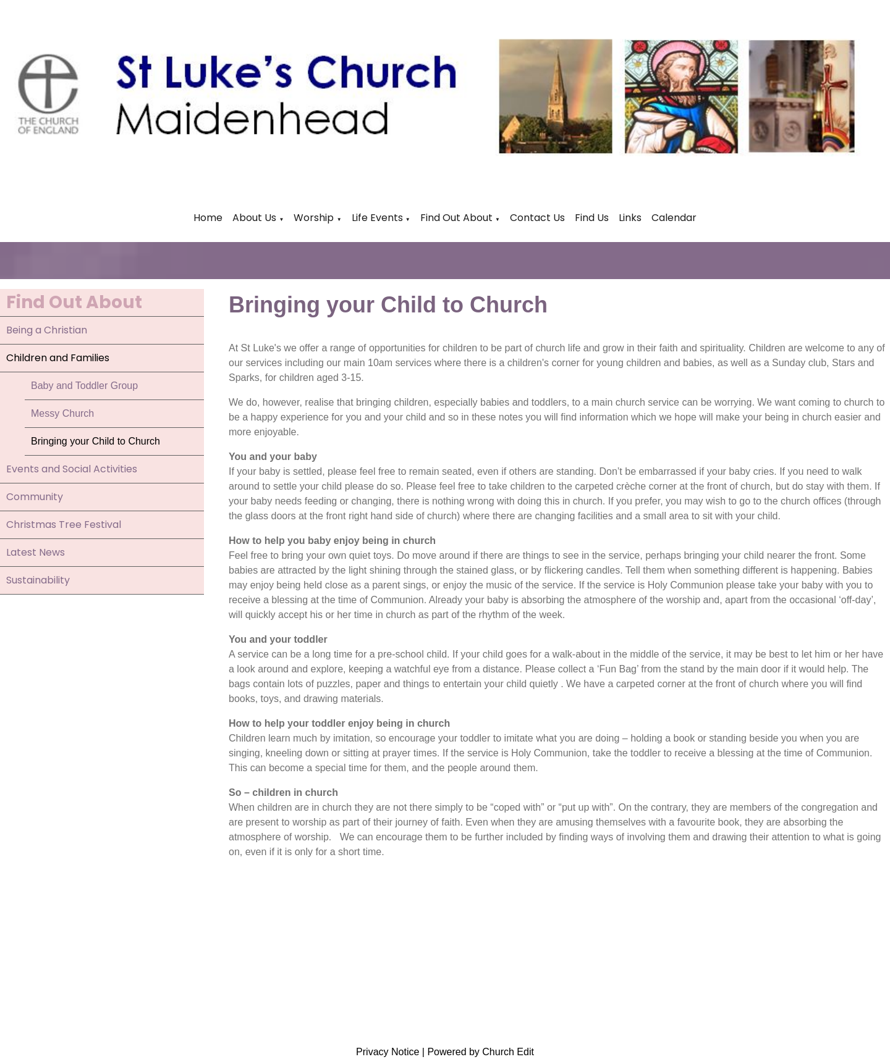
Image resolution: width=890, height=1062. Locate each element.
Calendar (674, 218)
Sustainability (38, 580)
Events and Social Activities (71, 469)
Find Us (592, 218)
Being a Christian (46, 330)
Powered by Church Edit (480, 1052)
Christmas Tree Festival (63, 524)
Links (630, 218)
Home (207, 218)
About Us (254, 218)
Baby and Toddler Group (84, 385)
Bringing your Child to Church (95, 441)
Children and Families (57, 358)
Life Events (378, 218)
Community (34, 497)
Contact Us (537, 218)
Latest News (35, 552)
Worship (314, 218)
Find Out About (456, 218)
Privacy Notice (387, 1052)
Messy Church (62, 413)
